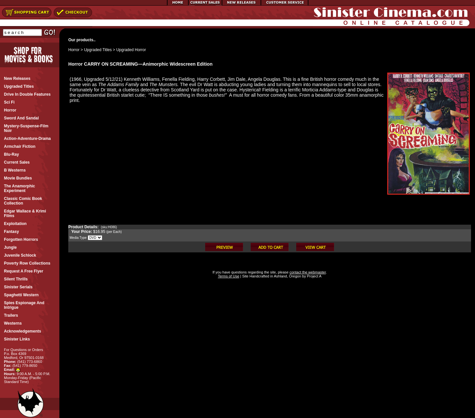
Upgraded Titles (98, 50)
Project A (313, 276)
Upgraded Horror (131, 50)
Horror (73, 50)
